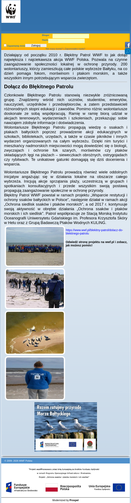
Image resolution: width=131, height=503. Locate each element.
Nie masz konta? (54, 48)
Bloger (45, 35)
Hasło (45, 40)
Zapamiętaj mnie (14, 46)
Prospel (74, 500)
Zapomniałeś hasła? (75, 48)
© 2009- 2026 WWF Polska (18, 460)
